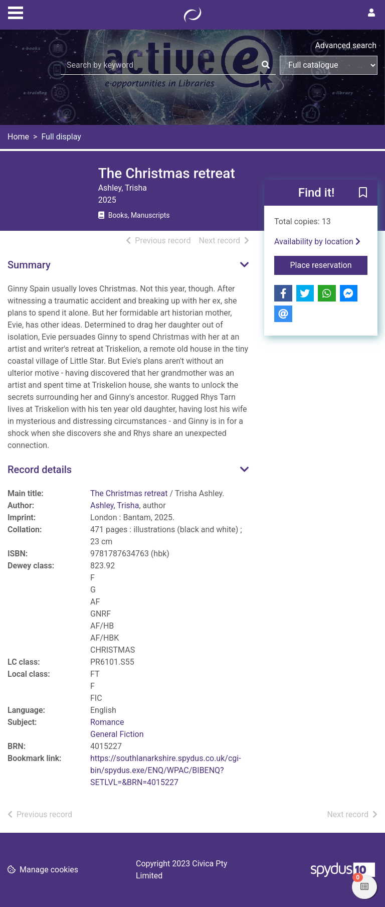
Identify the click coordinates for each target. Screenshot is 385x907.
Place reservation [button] (329, 264)
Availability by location (317, 241)
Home (18, 136)
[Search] (266, 65)
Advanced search (345, 45)
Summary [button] (29, 265)
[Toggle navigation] (15, 11)
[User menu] (371, 13)
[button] (362, 193)
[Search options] (328, 65)
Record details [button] (40, 470)
